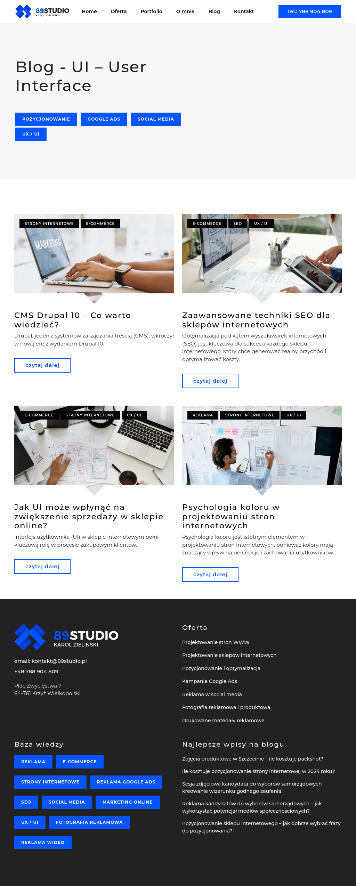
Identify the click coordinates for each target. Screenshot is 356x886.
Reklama (203, 415)
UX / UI (31, 134)
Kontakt (244, 11)
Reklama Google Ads (126, 782)
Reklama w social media (212, 694)
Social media (156, 119)
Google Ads (104, 119)
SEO (238, 223)
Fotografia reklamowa (89, 822)
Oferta (119, 11)
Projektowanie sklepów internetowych (229, 655)
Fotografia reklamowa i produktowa (226, 707)
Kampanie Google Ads (209, 681)
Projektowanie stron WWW (216, 642)
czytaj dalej (42, 365)
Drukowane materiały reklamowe (223, 720)
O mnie (185, 11)
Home (89, 11)
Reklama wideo (43, 842)
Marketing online (128, 802)
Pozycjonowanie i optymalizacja (221, 668)
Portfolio (151, 11)
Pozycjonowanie (46, 119)
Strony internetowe (49, 223)
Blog (214, 11)
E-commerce (100, 223)
